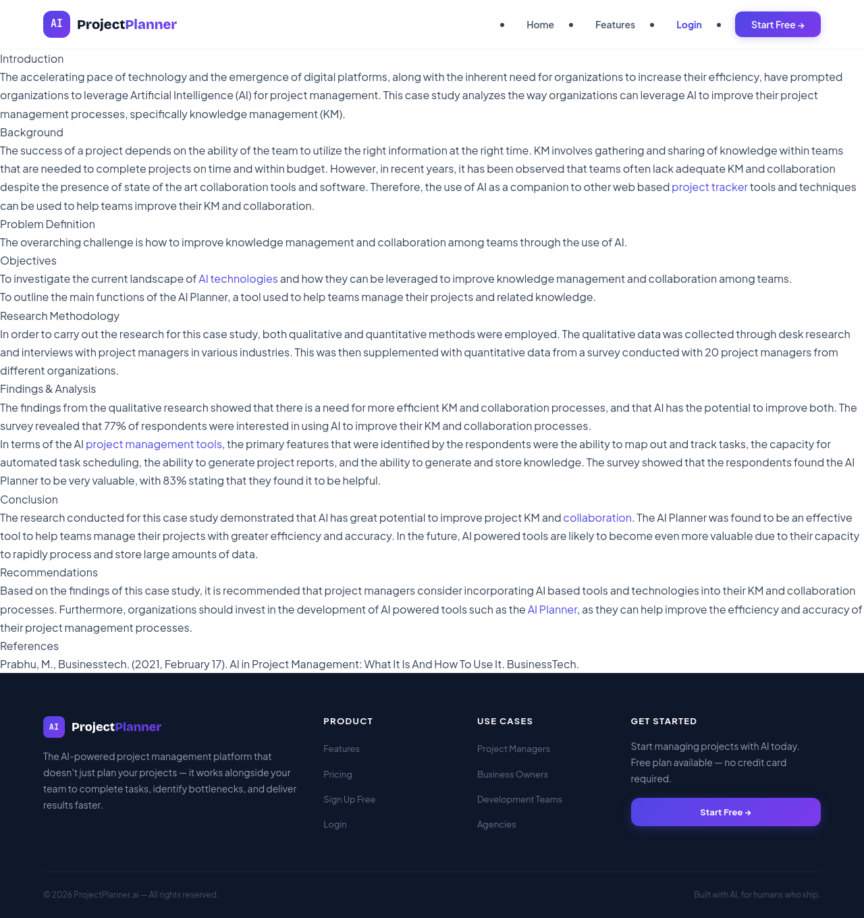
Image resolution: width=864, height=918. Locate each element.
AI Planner (552, 609)
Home (540, 24)
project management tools (154, 444)
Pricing (337, 774)
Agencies (496, 824)
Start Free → (778, 24)
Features (615, 24)
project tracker (710, 187)
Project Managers (513, 748)
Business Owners (512, 774)
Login (689, 24)
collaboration (597, 517)
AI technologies (238, 278)
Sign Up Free (349, 799)
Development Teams (519, 799)
